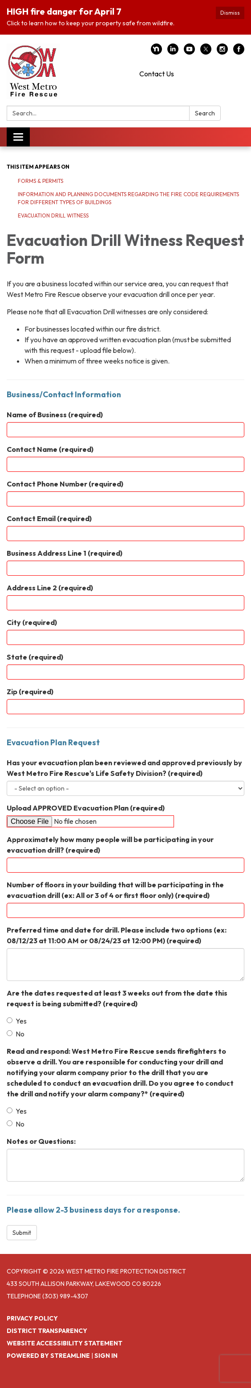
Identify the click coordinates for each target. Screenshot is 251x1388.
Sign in (105, 1356)
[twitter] (205, 51)
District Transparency (47, 1331)
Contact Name (50, 449)
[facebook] (238, 51)
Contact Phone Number (65, 483)
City (32, 622)
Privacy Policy (32, 1318)
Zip (30, 691)
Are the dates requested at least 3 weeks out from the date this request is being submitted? (117, 998)
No (15, 1033)
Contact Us (156, 73)
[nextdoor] (156, 51)
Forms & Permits (40, 181)
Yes (17, 1020)
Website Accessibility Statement (64, 1343)
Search (205, 113)
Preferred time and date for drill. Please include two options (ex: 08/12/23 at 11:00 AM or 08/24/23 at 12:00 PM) (117, 935)
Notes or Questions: (41, 1141)
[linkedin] (172, 51)
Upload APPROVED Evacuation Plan (86, 807)
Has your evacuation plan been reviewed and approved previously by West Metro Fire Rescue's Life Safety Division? (124, 768)
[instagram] (222, 51)
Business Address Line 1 (64, 553)
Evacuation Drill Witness (53, 215)
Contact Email (49, 518)
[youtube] (189, 51)
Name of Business (55, 414)
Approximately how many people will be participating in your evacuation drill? (110, 844)
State (35, 656)
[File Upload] (90, 821)
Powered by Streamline (48, 1356)
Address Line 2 (50, 587)
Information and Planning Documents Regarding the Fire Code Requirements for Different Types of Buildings (128, 198)
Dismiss (230, 12)
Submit (21, 1233)
